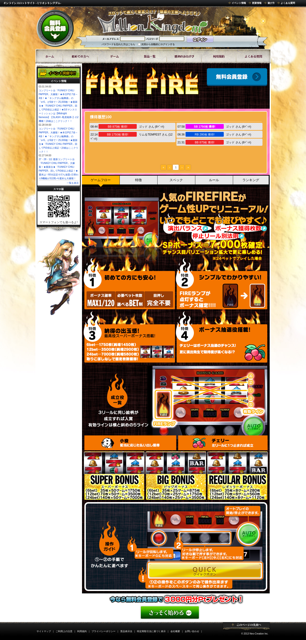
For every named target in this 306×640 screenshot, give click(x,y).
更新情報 (257, 3)
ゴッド (143, 126)
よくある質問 (288, 3)
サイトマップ (44, 631)
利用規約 (82, 631)
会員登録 (237, 77)
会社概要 (175, 631)
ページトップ (246, 626)
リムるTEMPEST (150, 134)
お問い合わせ (192, 631)
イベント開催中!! (59, 73)
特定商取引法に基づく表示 (151, 631)
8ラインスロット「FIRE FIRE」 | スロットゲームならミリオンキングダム (152, 21)
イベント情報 (239, 3)
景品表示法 (126, 631)
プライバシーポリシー (103, 631)
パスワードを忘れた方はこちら (118, 44)
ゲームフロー (101, 180)
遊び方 (271, 3)
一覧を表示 (73, 183)
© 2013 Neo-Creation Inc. (254, 633)
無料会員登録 (55, 28)
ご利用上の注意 (64, 631)
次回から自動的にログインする (158, 44)
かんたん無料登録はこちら (176, 612)
